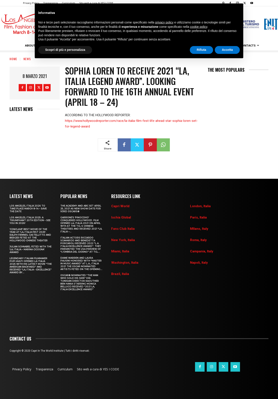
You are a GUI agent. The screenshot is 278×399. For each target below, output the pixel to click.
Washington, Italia (124, 263)
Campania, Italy (201, 251)
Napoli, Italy (199, 263)
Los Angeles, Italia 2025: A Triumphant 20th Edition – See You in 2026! (30, 220)
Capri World (120, 206)
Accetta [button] (227, 49)
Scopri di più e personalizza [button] (65, 49)
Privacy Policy (31, 3)
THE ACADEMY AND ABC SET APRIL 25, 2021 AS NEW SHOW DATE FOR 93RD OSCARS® (80, 208)
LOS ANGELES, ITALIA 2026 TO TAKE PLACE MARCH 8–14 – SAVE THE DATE (28, 208)
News (27, 58)
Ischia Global (121, 217)
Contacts (249, 45)
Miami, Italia (120, 251)
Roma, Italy (198, 240)
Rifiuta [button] (201, 49)
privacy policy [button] (164, 22)
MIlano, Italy (199, 229)
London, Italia (200, 206)
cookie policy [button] (198, 26)
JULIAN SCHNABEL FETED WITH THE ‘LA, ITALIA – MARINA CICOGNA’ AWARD (30, 249)
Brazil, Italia (120, 274)
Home (13, 58)
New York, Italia (123, 240)
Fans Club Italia (123, 229)
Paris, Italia (198, 217)
